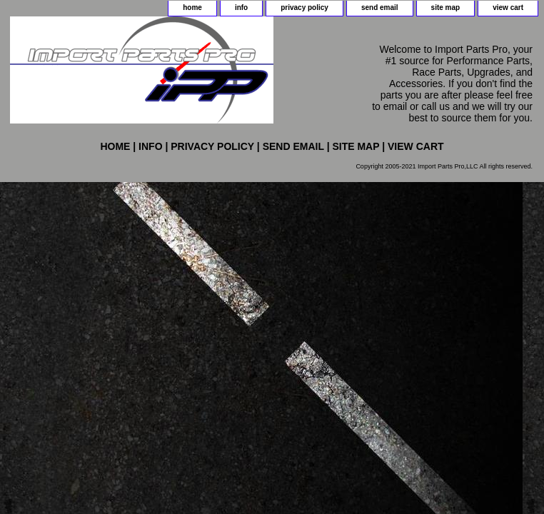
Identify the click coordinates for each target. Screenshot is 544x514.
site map (445, 7)
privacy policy (304, 7)
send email (379, 7)
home (192, 7)
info (241, 7)
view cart (508, 7)
